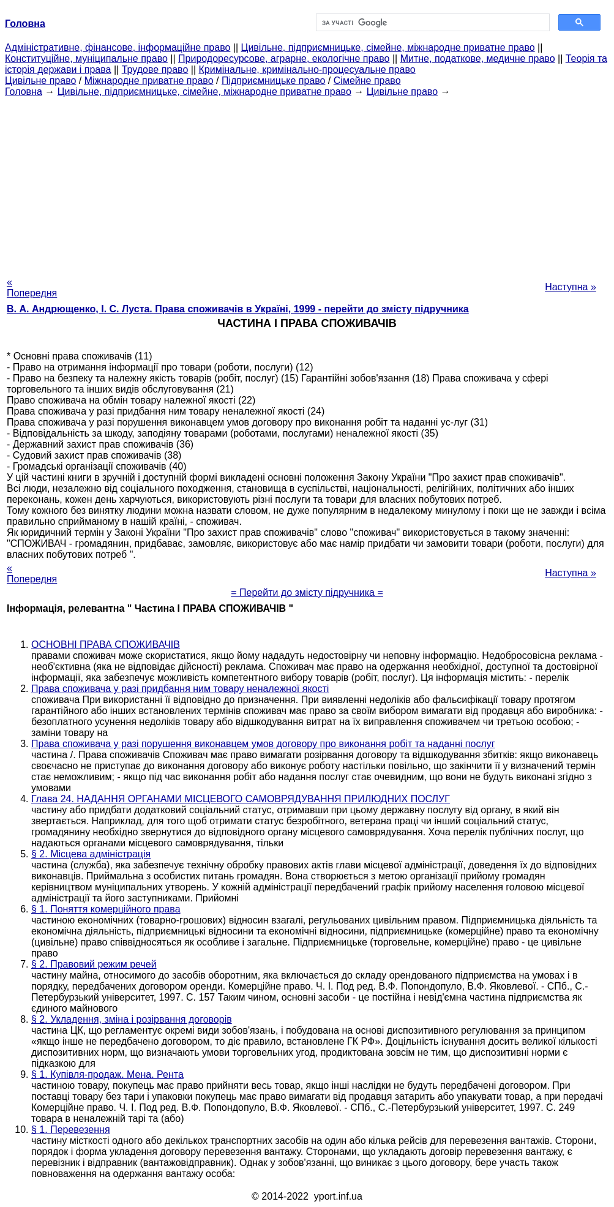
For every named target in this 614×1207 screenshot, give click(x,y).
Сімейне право (367, 80)
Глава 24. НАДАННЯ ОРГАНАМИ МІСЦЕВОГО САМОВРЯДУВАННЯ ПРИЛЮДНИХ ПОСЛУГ (240, 799)
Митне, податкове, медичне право (477, 58)
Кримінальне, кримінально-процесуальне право (307, 69)
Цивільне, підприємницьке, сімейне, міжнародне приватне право (388, 47)
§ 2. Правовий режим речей (94, 964)
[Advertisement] (307, 183)
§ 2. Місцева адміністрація (91, 854)
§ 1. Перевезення (70, 1129)
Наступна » (570, 287)
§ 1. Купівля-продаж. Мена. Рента (107, 1074)
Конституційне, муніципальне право (86, 58)
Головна (23, 91)
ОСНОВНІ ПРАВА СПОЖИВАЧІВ (105, 644)
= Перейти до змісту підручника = (307, 592)
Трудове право (155, 69)
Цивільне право (40, 80)
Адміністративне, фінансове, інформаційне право (117, 47)
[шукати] (432, 22)
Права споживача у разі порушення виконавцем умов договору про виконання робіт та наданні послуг (263, 744)
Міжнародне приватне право (149, 80)
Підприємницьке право (274, 80)
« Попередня (32, 287)
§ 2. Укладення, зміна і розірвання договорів (131, 1019)
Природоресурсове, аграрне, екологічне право (283, 58)
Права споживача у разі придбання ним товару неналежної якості (180, 688)
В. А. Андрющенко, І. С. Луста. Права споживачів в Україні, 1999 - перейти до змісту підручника (238, 309)
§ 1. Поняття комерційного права (106, 909)
